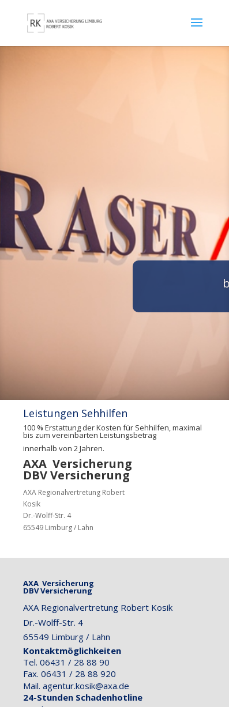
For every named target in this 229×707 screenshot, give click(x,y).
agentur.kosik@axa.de (86, 685)
